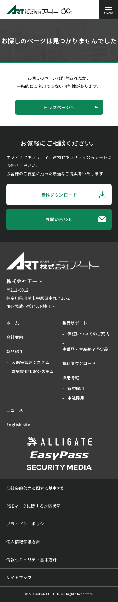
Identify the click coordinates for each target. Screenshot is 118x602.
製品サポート (74, 323)
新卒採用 (75, 388)
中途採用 (75, 398)
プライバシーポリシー (27, 524)
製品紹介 (14, 351)
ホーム (12, 323)
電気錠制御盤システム (33, 371)
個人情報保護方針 (23, 542)
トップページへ (70, 107)
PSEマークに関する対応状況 (33, 506)
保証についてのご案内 (88, 334)
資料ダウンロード (73, 195)
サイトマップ (18, 577)
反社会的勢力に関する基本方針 (35, 488)
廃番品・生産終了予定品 (85, 349)
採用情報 (70, 378)
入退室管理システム (31, 362)
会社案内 (14, 337)
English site (18, 424)
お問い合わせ (75, 219)
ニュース (14, 410)
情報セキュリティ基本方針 (31, 559)
